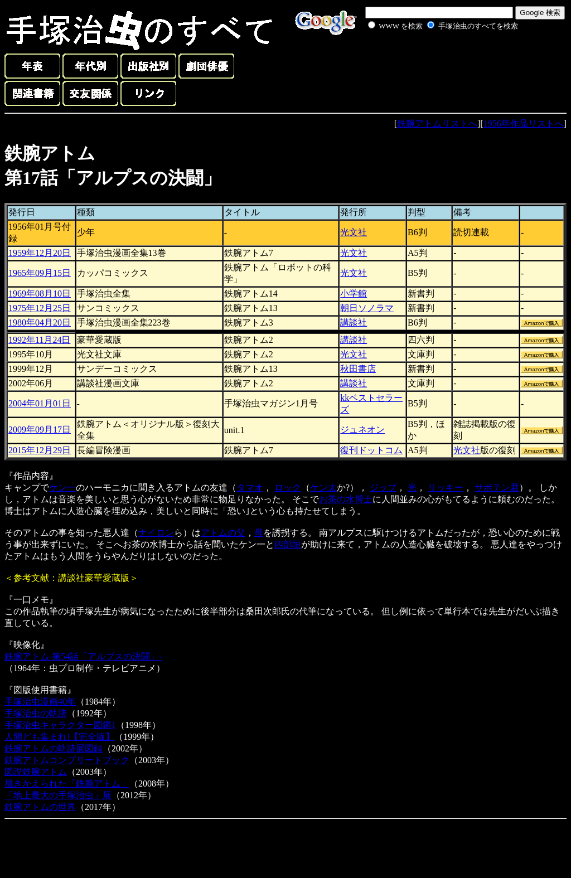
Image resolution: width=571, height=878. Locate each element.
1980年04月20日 (39, 322)
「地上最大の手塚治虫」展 (58, 795)
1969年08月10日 (39, 293)
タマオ (249, 487)
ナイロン (156, 532)
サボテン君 (497, 487)
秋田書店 (358, 368)
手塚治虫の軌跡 (35, 713)
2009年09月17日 (39, 429)
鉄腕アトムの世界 (40, 807)
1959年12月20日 (39, 253)
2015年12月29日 (39, 450)
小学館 (353, 293)
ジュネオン (362, 429)
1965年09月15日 (39, 273)
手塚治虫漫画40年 (40, 701)
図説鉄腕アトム (35, 772)
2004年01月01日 (39, 403)
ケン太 (323, 487)
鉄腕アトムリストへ (437, 123)
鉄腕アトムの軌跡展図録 (53, 748)
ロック (287, 487)
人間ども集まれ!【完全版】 (59, 736)
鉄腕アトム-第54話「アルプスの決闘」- (83, 656)
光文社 (353, 232)
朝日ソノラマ (367, 308)
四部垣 (287, 544)
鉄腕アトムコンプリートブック (66, 760)
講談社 (353, 322)
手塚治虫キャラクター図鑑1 (60, 725)
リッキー (445, 487)
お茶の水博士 (345, 499)
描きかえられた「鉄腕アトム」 (66, 783)
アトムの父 (223, 532)
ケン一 (62, 487)
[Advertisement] (430, 58)
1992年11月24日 (39, 340)
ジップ (383, 487)
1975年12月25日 (39, 308)
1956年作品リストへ (523, 123)
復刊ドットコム (371, 450)
